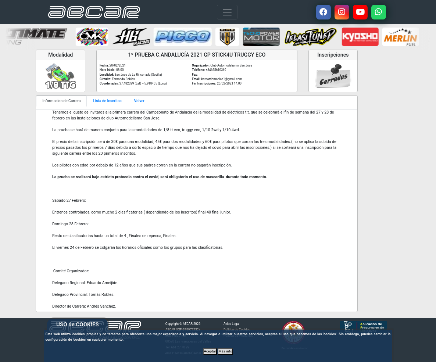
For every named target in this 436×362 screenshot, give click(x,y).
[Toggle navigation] (227, 12)
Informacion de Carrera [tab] (61, 101)
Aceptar (210, 351)
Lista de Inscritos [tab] (107, 101)
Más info (225, 351)
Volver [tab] (139, 101)
